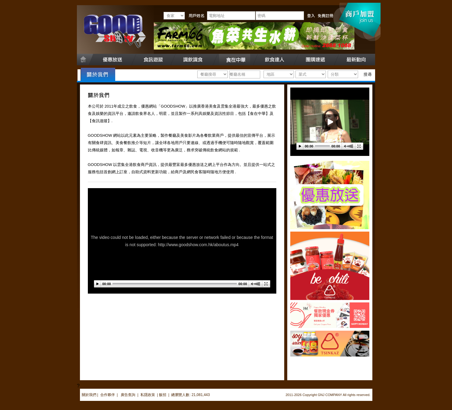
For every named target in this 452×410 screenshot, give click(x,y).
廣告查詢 (128, 395)
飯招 (162, 395)
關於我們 (89, 395)
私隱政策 (147, 395)
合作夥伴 (107, 395)
